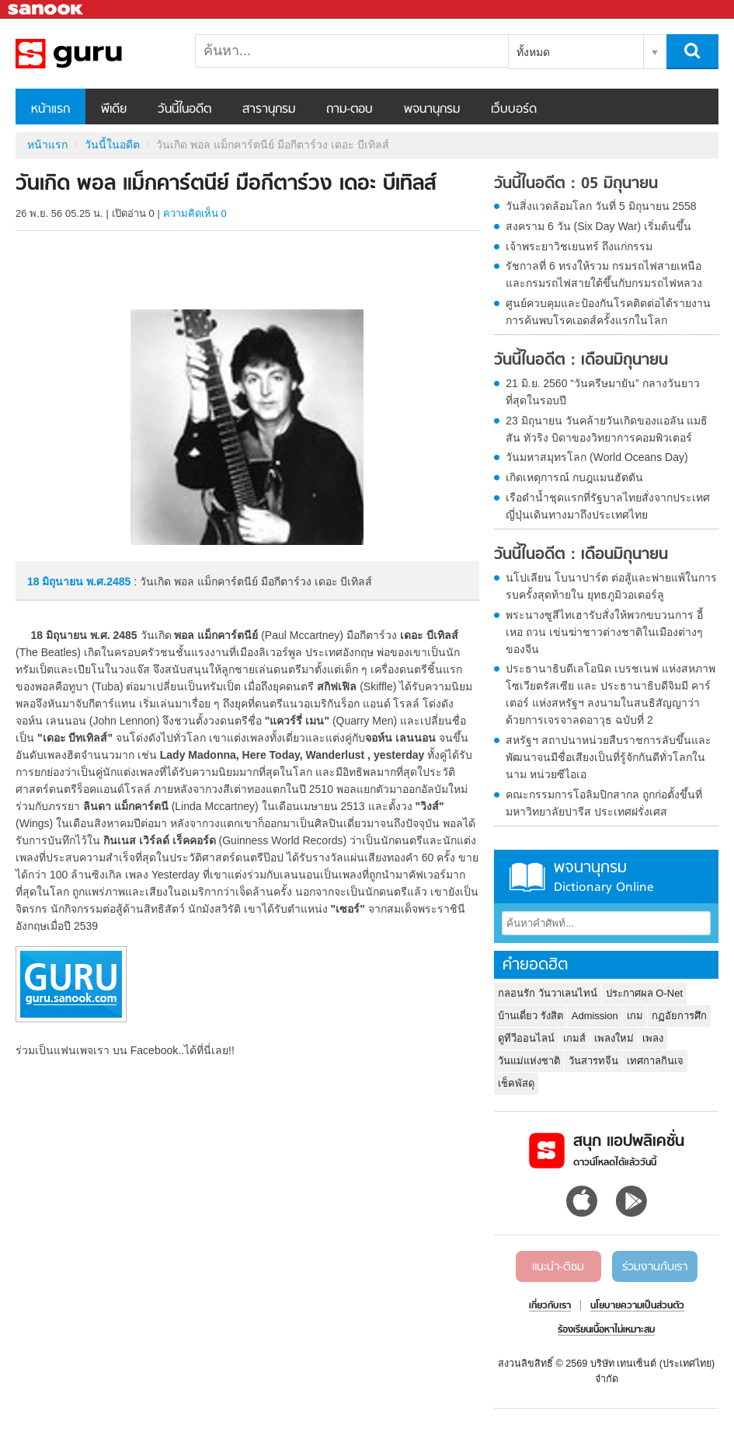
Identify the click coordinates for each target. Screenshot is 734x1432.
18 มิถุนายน (56, 581)
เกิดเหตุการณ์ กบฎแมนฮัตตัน (574, 477)
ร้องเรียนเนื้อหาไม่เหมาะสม (606, 1330)
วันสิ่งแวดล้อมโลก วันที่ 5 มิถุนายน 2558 (601, 206)
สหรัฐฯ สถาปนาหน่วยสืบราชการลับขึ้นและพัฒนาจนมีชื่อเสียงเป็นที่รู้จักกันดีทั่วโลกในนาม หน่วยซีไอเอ (608, 757)
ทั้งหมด (533, 52)
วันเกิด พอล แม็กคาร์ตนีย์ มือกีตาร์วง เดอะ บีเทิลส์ (97, 54)
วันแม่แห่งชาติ (529, 1061)
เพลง (652, 1038)
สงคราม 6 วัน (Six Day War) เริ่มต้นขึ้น (598, 226)
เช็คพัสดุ (516, 1083)
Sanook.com (46, 9)
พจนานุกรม (432, 110)
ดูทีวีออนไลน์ (526, 1038)
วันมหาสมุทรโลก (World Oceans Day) (596, 457)
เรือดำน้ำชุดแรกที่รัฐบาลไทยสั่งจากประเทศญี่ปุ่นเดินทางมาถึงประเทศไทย (608, 506)
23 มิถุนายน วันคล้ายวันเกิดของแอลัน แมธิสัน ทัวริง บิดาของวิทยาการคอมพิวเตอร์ (607, 429)
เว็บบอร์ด (514, 110)
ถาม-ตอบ (349, 110)
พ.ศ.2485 (108, 581)
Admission (595, 1016)
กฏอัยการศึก (679, 1016)
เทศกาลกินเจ (655, 1061)
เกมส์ (574, 1038)
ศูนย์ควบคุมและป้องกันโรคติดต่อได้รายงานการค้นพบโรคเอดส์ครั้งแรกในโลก (608, 312)
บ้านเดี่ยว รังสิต (530, 1016)
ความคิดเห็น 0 (195, 213)
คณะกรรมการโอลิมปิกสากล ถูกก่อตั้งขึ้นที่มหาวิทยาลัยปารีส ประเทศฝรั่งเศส (604, 803)
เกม (635, 1016)
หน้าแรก (50, 110)
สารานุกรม (268, 110)
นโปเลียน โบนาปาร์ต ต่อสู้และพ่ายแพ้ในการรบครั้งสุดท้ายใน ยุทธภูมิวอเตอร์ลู (611, 586)
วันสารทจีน (593, 1061)
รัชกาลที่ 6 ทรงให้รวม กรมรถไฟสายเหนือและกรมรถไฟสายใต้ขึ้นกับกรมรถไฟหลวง (604, 274)
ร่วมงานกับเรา (654, 1267)
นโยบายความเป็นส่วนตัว (637, 1306)
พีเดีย (114, 110)
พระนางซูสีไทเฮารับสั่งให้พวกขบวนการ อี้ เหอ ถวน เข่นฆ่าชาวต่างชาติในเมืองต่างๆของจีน (604, 632)
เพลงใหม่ (614, 1038)
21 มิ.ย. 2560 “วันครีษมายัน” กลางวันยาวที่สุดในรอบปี (602, 392)
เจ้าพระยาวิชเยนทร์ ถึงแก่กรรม (579, 246)
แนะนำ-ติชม (558, 1267)
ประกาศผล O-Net (644, 993)
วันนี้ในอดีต (184, 110)
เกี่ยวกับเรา (550, 1306)
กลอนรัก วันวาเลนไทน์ (547, 993)
